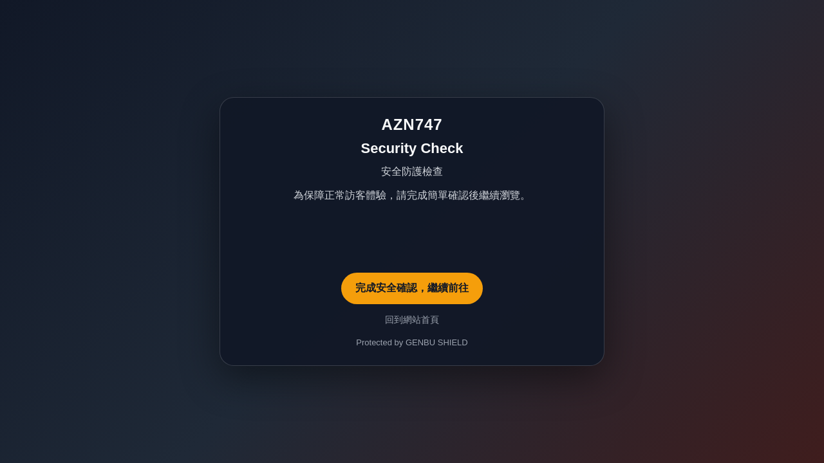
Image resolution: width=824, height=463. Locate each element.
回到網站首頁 (412, 319)
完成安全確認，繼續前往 (412, 287)
